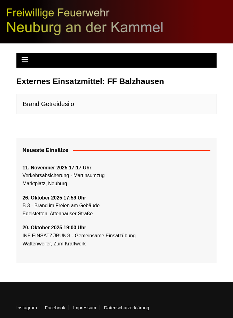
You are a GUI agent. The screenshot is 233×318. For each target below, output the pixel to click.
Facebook (55, 307)
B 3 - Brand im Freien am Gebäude (61, 205)
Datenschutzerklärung (126, 307)
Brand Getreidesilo (48, 104)
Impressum (84, 307)
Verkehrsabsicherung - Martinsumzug (64, 175)
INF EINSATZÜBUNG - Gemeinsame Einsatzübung (79, 235)
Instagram (26, 307)
